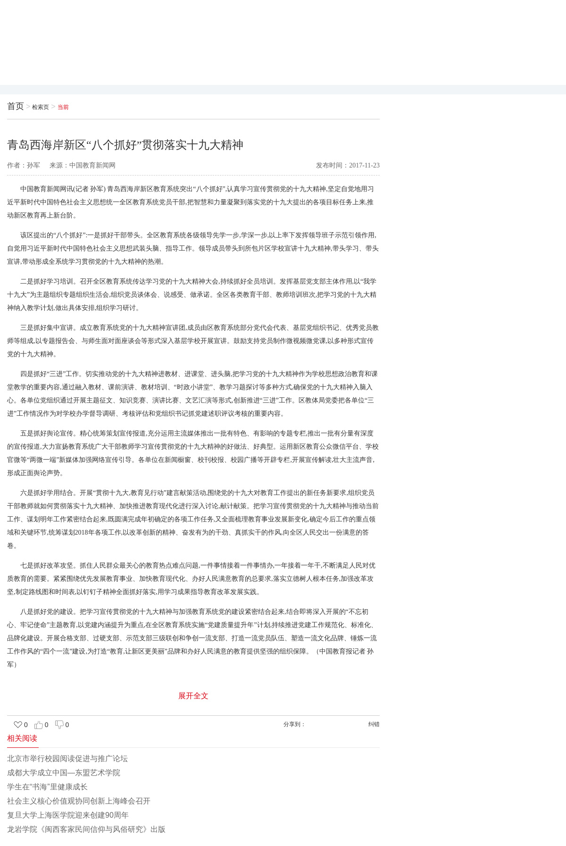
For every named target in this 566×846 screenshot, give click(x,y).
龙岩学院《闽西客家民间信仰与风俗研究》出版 (86, 829)
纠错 (374, 724)
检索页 (40, 107)
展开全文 (193, 696)
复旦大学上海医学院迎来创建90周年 (68, 815)
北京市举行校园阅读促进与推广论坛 (67, 758)
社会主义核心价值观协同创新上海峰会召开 (78, 801)
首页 (15, 106)
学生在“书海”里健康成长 (47, 787)
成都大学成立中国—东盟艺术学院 (63, 773)
